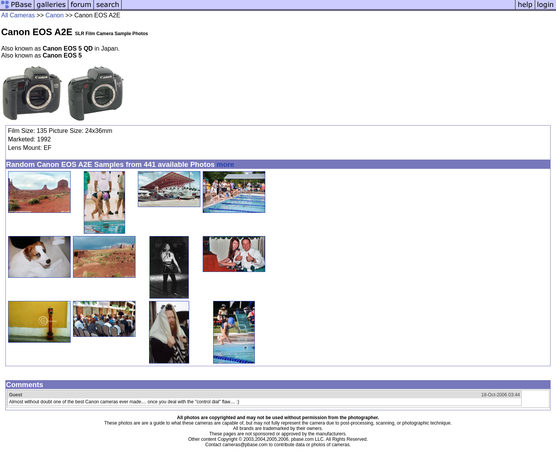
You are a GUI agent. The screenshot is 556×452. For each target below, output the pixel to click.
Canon (55, 15)
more (225, 164)
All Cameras (18, 15)
